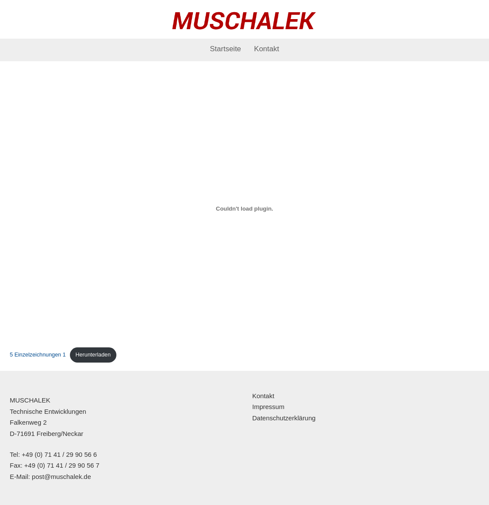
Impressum (268, 406)
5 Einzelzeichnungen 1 (38, 354)
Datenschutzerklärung (284, 418)
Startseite (225, 49)
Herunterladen (93, 354)
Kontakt (266, 49)
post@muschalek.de (61, 476)
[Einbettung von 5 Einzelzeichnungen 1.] (244, 209)
